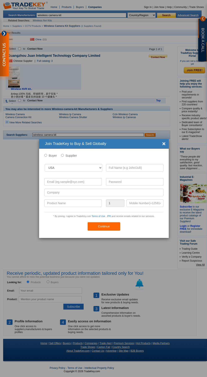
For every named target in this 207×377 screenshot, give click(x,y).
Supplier (71, 155)
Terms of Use (98, 216)
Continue (104, 226)
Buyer (53, 155)
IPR (109, 216)
